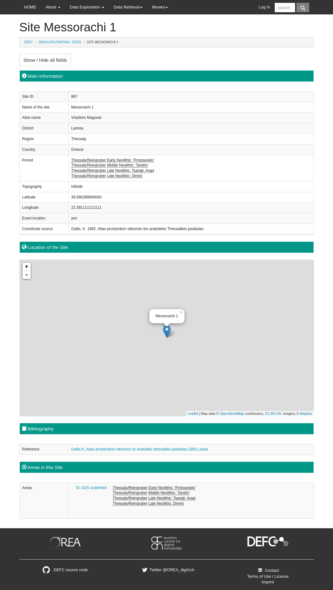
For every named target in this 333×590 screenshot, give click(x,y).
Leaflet (193, 413)
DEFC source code (65, 569)
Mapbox (306, 413)
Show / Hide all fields (45, 60)
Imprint (268, 582)
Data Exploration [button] (87, 7)
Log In (264, 7)
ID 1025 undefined (91, 488)
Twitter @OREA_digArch (167, 569)
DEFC (28, 42)
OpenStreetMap (232, 413)
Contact (268, 570)
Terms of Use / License (268, 576)
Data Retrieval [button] (128, 7)
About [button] (53, 7)
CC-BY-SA (273, 413)
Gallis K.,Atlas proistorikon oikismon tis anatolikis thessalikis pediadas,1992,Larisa (139, 449)
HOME (30, 7)
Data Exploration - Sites (60, 42)
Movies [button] (160, 7)
